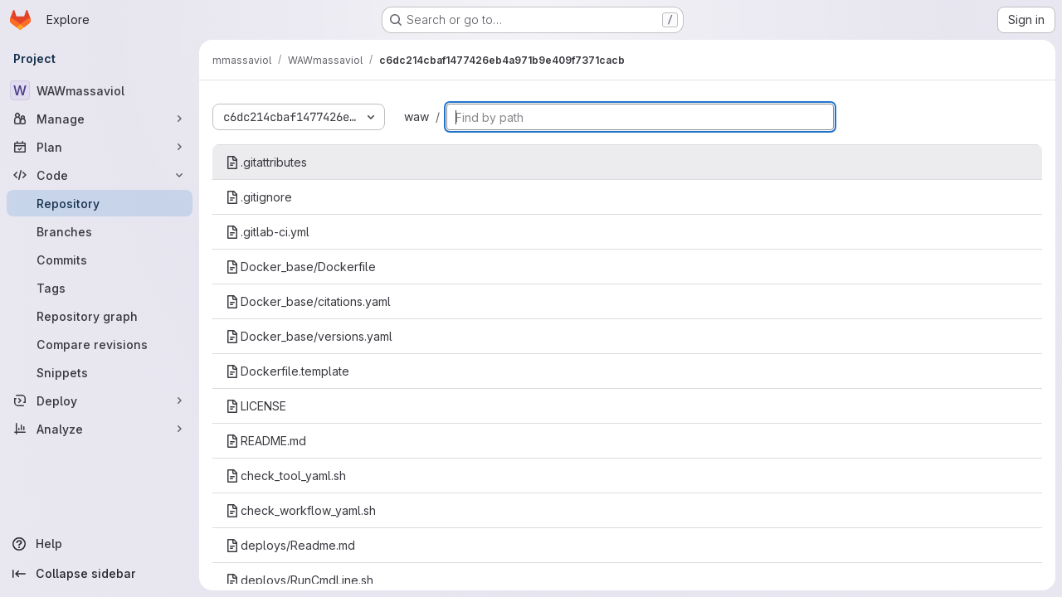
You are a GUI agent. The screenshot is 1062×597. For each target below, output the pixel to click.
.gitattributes (266, 162)
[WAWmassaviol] (99, 90)
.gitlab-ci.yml (267, 232)
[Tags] (99, 287)
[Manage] (99, 118)
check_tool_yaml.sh (286, 475)
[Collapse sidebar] (99, 574)
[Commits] (99, 259)
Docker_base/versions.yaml (309, 336)
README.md (266, 441)
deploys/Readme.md (290, 545)
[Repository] (99, 203)
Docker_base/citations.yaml (308, 301)
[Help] (99, 544)
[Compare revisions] (99, 344)
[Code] (99, 175)
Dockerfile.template (287, 371)
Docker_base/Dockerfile (301, 267)
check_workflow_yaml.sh (301, 510)
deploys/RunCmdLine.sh (299, 580)
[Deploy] (99, 400)
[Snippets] (99, 372)
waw (416, 116)
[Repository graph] (99, 316)
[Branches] (99, 231)
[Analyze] (99, 428)
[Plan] (99, 146)
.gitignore (259, 197)
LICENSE (256, 406)
